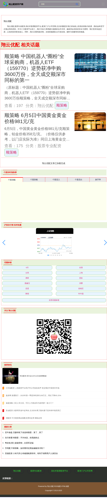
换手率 (98, 180)
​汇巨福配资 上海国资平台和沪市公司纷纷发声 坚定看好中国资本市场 (32, 388)
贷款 (81, 278)
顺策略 (61, 105)
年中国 (81, 294)
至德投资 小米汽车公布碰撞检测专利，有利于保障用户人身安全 (31, 453)
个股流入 (56, 180)
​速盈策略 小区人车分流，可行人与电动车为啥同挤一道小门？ (30, 403)
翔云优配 (17, 471)
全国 (81, 267)
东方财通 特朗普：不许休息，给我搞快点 (22, 438)
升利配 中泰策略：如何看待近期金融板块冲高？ (25, 448)
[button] (3, 242)
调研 (27, 278)
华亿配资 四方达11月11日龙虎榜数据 (33, 376)
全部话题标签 (54, 300)
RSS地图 (57, 486)
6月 (27, 267)
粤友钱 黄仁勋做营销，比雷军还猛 (19, 443)
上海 (81, 273)
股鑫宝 (27, 283)
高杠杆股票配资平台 (59, 471)
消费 (81, 283)
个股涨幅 (12, 180)
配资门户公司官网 (85, 471)
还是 (27, 288)
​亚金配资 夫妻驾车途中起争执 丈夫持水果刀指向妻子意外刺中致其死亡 (33, 410)
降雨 (27, 294)
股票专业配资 (36, 471)
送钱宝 (81, 288)
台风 (27, 273)
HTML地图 (65, 486)
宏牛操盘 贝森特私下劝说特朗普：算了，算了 (24, 432)
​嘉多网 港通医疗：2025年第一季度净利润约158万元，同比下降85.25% (33, 395)
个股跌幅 (34, 180)
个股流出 (78, 180)
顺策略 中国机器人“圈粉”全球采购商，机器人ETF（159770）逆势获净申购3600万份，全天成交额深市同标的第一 (35, 68)
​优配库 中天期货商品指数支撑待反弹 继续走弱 (24, 418)
